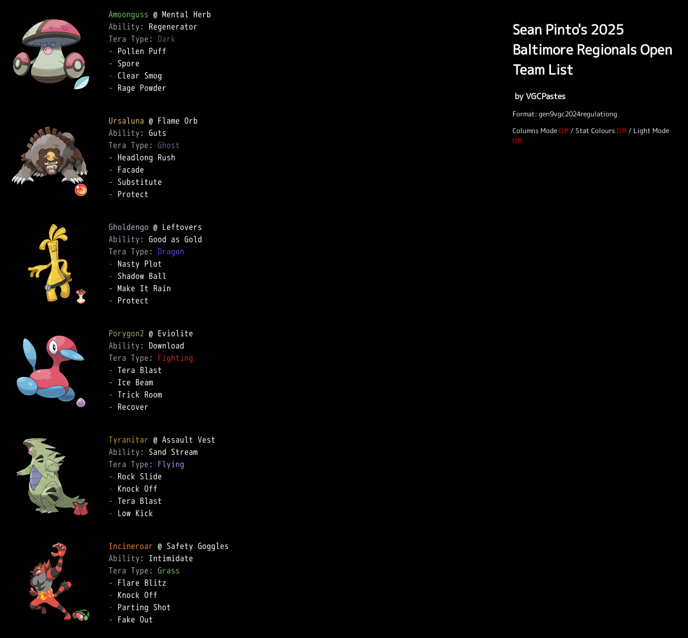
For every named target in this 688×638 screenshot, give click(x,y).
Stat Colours (595, 130)
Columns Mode (535, 130)
